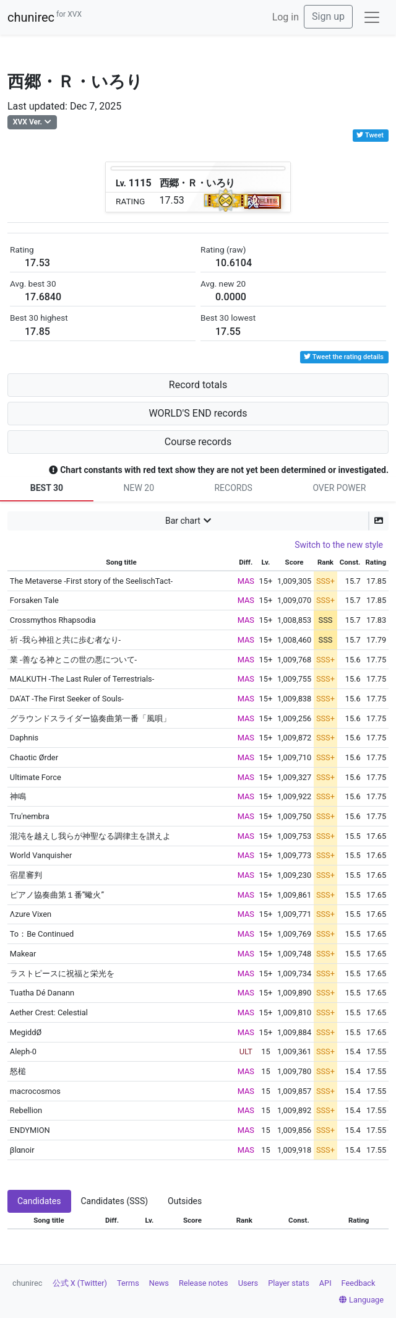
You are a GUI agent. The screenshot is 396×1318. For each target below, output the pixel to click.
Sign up (328, 16)
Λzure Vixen (30, 914)
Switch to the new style (339, 545)
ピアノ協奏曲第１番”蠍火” (57, 895)
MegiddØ (26, 1032)
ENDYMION (30, 1130)
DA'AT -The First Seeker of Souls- (67, 698)
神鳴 (18, 796)
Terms (128, 1283)
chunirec (44, 17)
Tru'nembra (30, 816)
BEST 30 (46, 488)
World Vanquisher (41, 855)
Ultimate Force (35, 777)
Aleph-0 (23, 1051)
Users (248, 1283)
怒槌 (18, 1071)
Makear (23, 953)
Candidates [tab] (39, 1201)
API (325, 1283)
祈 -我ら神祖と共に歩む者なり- (65, 639)
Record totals (198, 385)
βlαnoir (22, 1150)
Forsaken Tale (34, 600)
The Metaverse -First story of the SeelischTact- (91, 581)
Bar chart (182, 521)
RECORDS (233, 488)
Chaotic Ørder (34, 757)
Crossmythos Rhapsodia (53, 620)
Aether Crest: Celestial (49, 1012)
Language (361, 1299)
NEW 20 (138, 488)
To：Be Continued (42, 934)
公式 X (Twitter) (80, 1283)
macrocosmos (35, 1091)
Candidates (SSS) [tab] (114, 1201)
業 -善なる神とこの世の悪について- (73, 659)
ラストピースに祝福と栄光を (62, 973)
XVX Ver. (27, 122)
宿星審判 (26, 875)
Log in (285, 17)
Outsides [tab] (185, 1201)
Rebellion (26, 1110)
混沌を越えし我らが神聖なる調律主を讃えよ (90, 836)
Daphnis (24, 737)
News (159, 1283)
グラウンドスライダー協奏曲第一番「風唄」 (90, 718)
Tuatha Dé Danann (42, 992)
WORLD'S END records (197, 413)
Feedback (359, 1283)
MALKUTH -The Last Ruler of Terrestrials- (82, 678)
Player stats (288, 1283)
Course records (198, 442)
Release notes (203, 1283)
